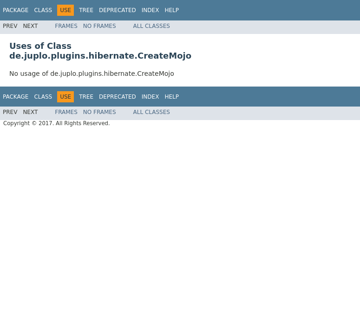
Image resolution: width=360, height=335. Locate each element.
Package (15, 10)
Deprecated (117, 10)
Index (150, 10)
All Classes (151, 26)
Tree (86, 10)
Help (171, 10)
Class (43, 10)
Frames (66, 26)
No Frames (99, 26)
